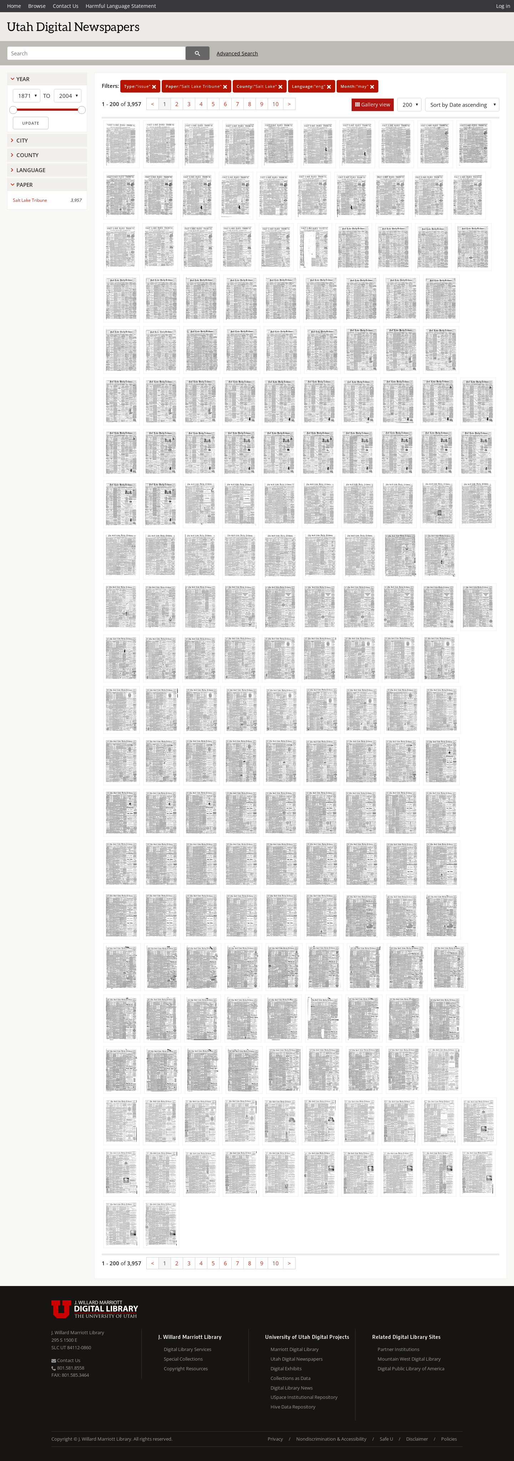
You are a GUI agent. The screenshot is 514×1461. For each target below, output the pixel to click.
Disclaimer (417, 1439)
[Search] (96, 53)
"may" (357, 86)
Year (23, 78)
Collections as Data (291, 1378)
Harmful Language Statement (121, 5)
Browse (37, 5)
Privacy (275, 1439)
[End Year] (67, 95)
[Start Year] (26, 95)
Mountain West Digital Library (409, 1359)
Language (30, 170)
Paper (24, 184)
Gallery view (375, 104)
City (22, 140)
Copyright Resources (186, 1368)
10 (275, 103)
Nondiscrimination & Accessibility (331, 1439)
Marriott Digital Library (295, 1349)
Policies (449, 1439)
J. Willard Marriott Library (77, 1332)
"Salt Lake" (260, 86)
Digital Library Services (187, 1349)
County (27, 155)
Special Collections (183, 1359)
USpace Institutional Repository (304, 1397)
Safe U (386, 1439)
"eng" (311, 86)
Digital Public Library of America (411, 1368)
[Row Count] (409, 104)
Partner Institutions (398, 1349)
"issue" (140, 86)
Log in (503, 5)
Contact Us (66, 5)
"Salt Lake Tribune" (196, 86)
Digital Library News (292, 1388)
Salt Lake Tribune (30, 200)
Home (14, 5)
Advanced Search (237, 53)
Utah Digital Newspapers (297, 1359)
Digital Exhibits (286, 1368)
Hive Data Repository (293, 1407)
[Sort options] (462, 104)
